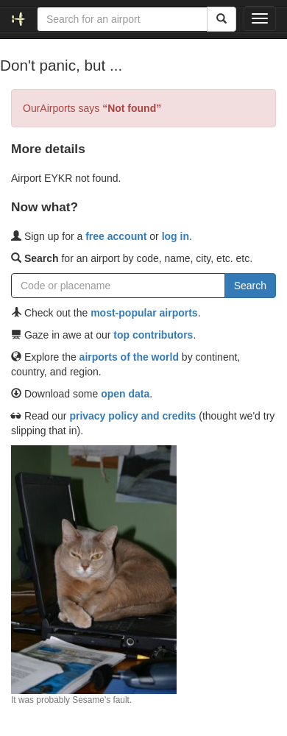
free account (115, 236)
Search (250, 285)
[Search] (221, 19)
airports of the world (129, 357)
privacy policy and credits (132, 416)
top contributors (153, 335)
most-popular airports (144, 313)
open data (125, 394)
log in (175, 236)
